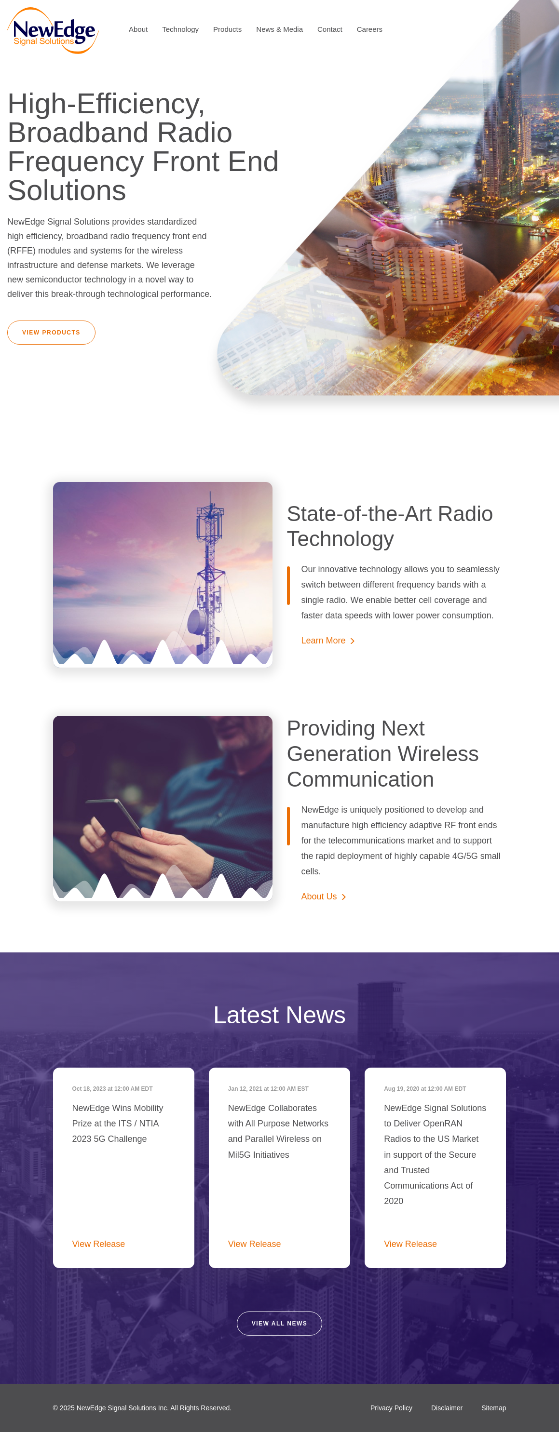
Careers (369, 29)
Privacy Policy (391, 1408)
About (138, 29)
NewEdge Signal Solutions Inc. (123, 1408)
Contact (329, 29)
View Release (98, 1244)
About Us (319, 896)
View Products (51, 332)
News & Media (279, 29)
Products (227, 29)
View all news (280, 1323)
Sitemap (493, 1408)
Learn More (323, 640)
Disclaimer (447, 1408)
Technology (180, 29)
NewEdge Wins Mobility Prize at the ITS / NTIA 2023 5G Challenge (118, 1123)
